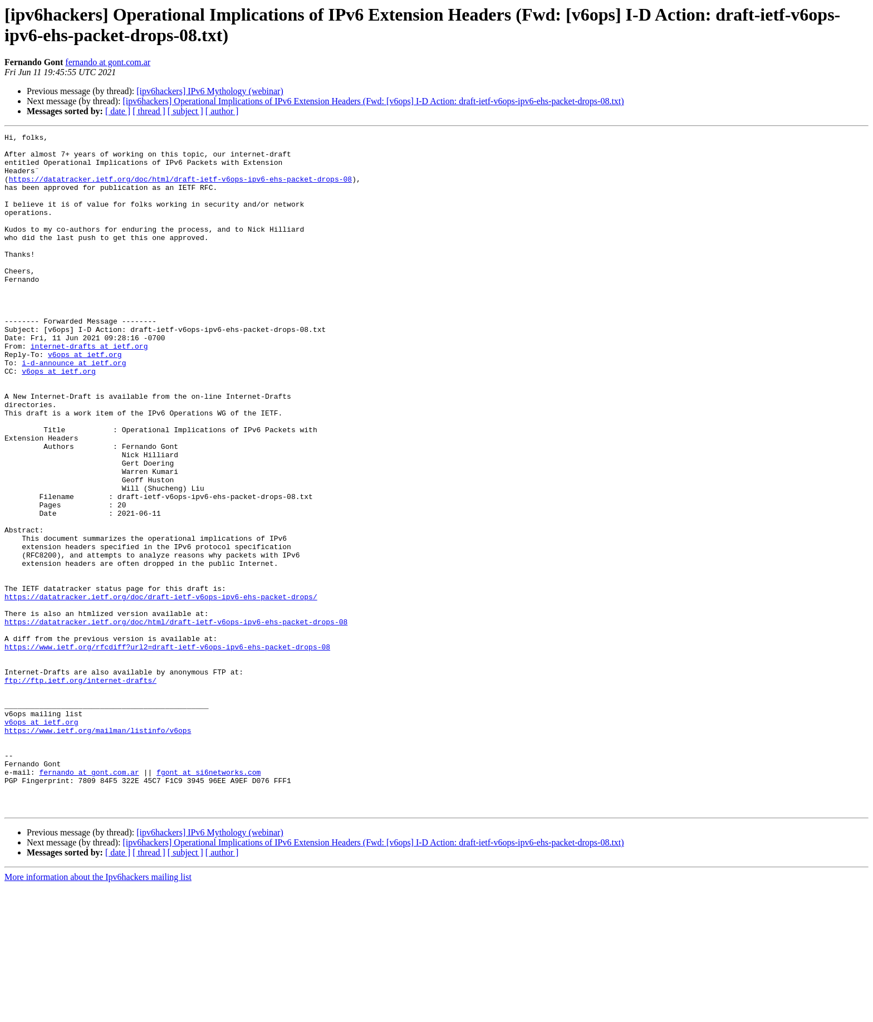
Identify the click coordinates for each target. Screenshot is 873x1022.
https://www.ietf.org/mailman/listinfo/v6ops (97, 850)
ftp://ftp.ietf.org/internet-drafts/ (80, 790)
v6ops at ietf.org (85, 399)
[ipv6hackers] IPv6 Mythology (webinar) (209, 91)
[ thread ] (149, 111)
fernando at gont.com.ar (107, 62)
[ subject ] (185, 111)
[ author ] (222, 111)
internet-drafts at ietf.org (89, 389)
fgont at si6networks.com (208, 901)
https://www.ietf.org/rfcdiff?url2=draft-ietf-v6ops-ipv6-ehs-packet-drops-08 (167, 750)
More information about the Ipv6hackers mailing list (98, 1012)
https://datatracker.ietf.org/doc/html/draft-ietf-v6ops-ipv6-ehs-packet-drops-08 (180, 189)
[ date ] (117, 111)
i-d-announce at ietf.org (74, 409)
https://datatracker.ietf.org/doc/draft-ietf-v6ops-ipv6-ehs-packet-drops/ (160, 690)
